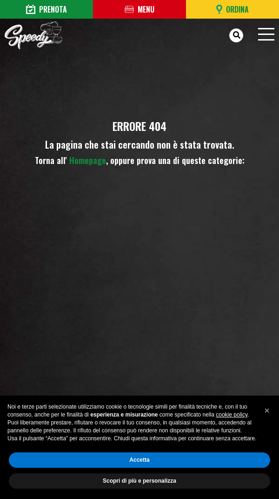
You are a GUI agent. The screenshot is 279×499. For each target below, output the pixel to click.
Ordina (232, 9)
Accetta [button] (139, 460)
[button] (266, 410)
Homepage (87, 160)
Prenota (46, 9)
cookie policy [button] (231, 414)
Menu (139, 9)
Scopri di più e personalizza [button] (139, 481)
